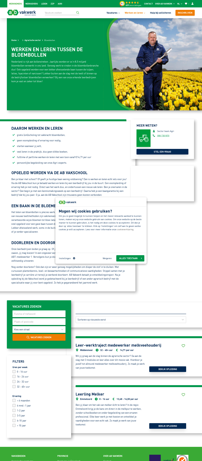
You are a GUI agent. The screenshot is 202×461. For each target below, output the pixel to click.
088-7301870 (163, 135)
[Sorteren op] (131, 319)
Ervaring (16, 396)
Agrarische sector (33, 40)
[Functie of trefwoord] (39, 313)
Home (14, 40)
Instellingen (67, 258)
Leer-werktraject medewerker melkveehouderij (118, 345)
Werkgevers (31, 3)
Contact (148, 3)
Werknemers (15, 3)
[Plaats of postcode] (39, 321)
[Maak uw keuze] (39, 329)
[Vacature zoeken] (62, 12)
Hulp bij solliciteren (160, 12)
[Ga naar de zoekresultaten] (77, 12)
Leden (44, 3)
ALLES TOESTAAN (130, 258)
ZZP (52, 3)
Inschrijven (185, 12)
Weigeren (107, 258)
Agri (60, 3)
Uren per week (19, 367)
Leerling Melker (90, 394)
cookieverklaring (125, 229)
